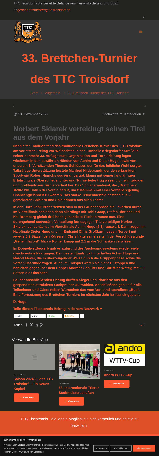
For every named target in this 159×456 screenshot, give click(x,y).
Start (34, 93)
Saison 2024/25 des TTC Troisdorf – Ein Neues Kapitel (33, 384)
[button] (21, 316)
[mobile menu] (140, 31)
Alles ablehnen (120, 448)
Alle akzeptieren (144, 448)
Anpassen (100, 448)
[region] (79, 446)
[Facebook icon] (144, 17)
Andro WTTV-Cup (118, 375)
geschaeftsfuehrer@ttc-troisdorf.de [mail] (44, 10)
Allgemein (52, 93)
